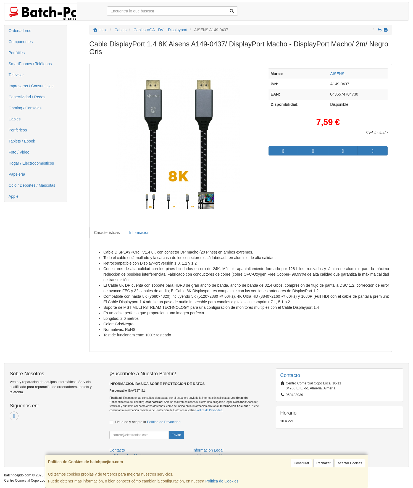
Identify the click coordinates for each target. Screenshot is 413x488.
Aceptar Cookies (350, 463)
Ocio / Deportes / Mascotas (32, 185)
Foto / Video (19, 152)
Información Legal (208, 450)
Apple (14, 196)
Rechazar (323, 463)
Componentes (21, 41)
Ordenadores (20, 30)
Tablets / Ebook (22, 141)
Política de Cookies (221, 481)
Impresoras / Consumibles (31, 86)
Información (139, 232)
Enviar (176, 435)
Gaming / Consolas (25, 108)
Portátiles (17, 53)
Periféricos (18, 130)
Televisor (16, 75)
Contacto (117, 450)
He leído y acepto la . (148, 422)
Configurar (301, 463)
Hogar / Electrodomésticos (31, 163)
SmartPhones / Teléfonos (30, 64)
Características (107, 232)
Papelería (17, 174)
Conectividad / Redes (27, 97)
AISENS (337, 74)
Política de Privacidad (208, 410)
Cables (15, 119)
